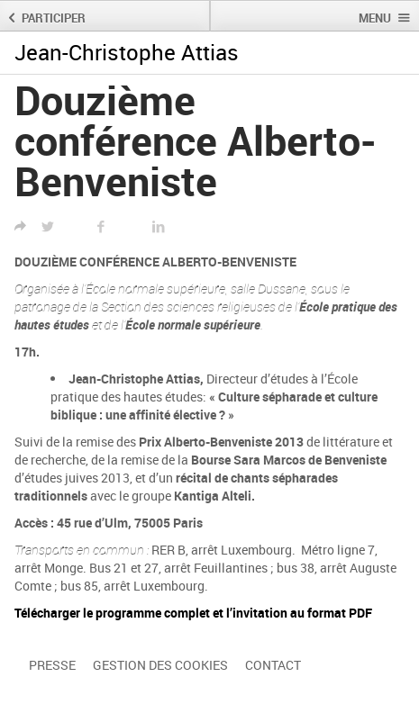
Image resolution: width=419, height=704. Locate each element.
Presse (52, 664)
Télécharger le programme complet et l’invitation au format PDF (193, 612)
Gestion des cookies (160, 664)
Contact (273, 664)
